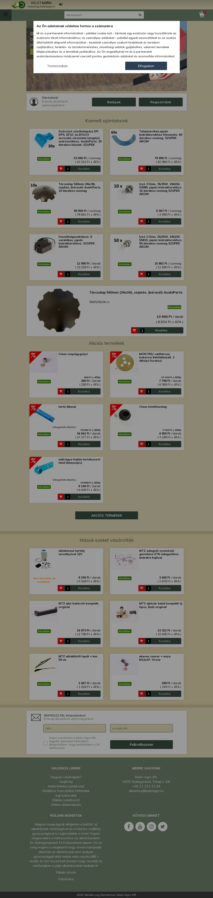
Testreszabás (57, 66)
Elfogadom (146, 66)
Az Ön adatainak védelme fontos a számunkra (75, 26)
